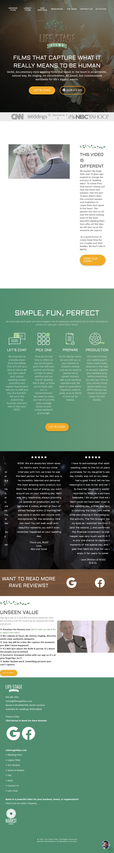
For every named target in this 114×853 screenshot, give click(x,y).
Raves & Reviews (15, 770)
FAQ (8, 775)
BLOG (9, 780)
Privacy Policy (12, 716)
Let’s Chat (12, 791)
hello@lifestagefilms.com (19, 701)
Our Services (13, 765)
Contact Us (12, 785)
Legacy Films (13, 760)
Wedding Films (14, 755)
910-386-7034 (12, 697)
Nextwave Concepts (68, 841)
